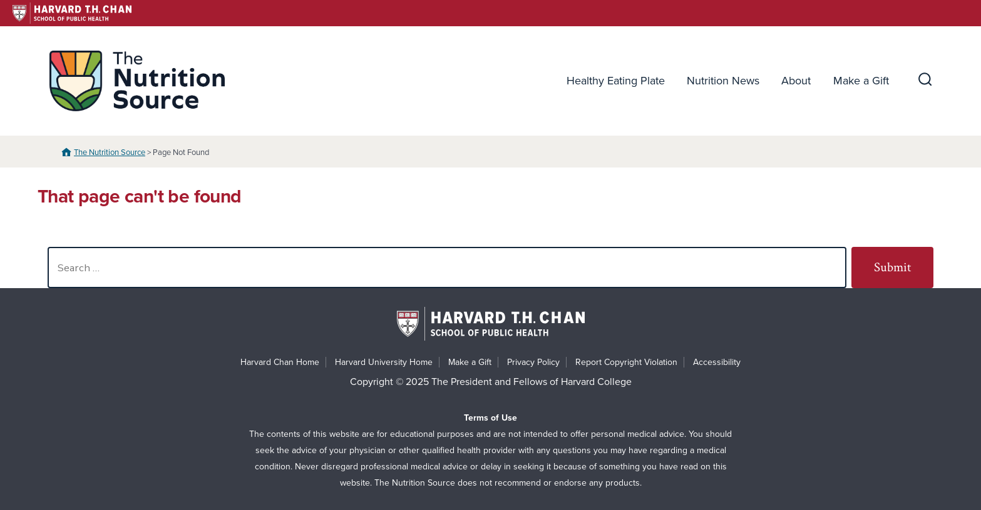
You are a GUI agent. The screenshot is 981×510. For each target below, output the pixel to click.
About (796, 81)
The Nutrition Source (109, 153)
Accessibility (717, 362)
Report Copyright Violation (626, 362)
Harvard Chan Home (279, 362)
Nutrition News (723, 81)
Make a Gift (861, 81)
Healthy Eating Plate (616, 81)
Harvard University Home (384, 362)
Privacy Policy (533, 362)
